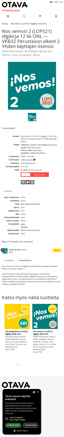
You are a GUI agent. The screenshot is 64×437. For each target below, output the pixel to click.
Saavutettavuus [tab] (25, 260)
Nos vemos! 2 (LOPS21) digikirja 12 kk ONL (29, 23)
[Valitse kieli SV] (56, 2)
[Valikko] (8, 16)
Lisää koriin (39, 174)
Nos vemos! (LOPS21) (30, 204)
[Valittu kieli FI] (51, 2)
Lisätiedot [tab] (8, 191)
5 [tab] (33, 364)
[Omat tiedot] (56, 16)
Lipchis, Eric (26, 147)
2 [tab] (21, 364)
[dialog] (22, 411)
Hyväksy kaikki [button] (13, 425)
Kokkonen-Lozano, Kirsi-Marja (34, 144)
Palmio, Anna (26, 150)
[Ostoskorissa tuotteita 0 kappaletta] (40, 16)
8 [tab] (44, 364)
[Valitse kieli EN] (61, 2)
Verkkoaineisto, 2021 (17, 249)
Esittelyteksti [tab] (9, 260)
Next (61, 332)
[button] (21, 430)
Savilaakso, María (28, 153)
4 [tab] (29, 364)
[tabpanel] (17, 328)
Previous (1, 332)
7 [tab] (40, 364)
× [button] (37, 392)
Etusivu (5, 23)
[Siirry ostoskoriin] (40, 16)
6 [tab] (37, 364)
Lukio (23, 224)
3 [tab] (25, 364)
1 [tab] (17, 364)
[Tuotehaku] (24, 16)
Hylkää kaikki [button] (30, 425)
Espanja (24, 227)
